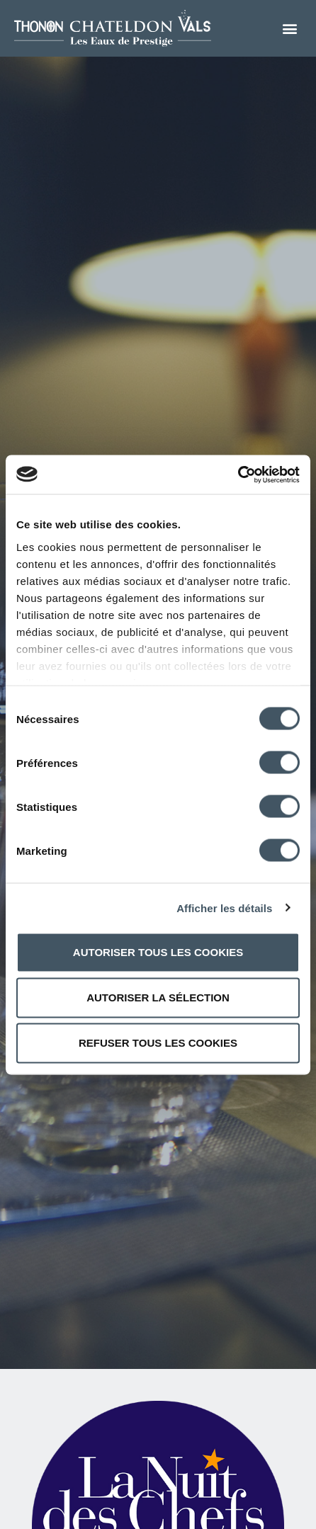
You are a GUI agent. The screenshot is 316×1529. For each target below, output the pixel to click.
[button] (290, 28)
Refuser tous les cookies (158, 1043)
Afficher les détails (224, 908)
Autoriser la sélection (158, 997)
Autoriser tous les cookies (158, 952)
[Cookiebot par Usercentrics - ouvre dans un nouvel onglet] (238, 474)
